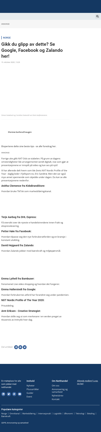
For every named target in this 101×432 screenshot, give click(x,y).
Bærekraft (5, 416)
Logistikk (58, 413)
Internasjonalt (44, 413)
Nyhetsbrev (57, 395)
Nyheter (31, 385)
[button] (97, 16)
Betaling (91, 413)
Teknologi (80, 413)
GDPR (3, 423)
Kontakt (56, 399)
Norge (7, 37)
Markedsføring (29, 413)
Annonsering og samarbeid (60, 390)
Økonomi (68, 413)
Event (29, 396)
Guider (30, 393)
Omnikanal (15, 413)
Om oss (55, 385)
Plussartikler (33, 389)
